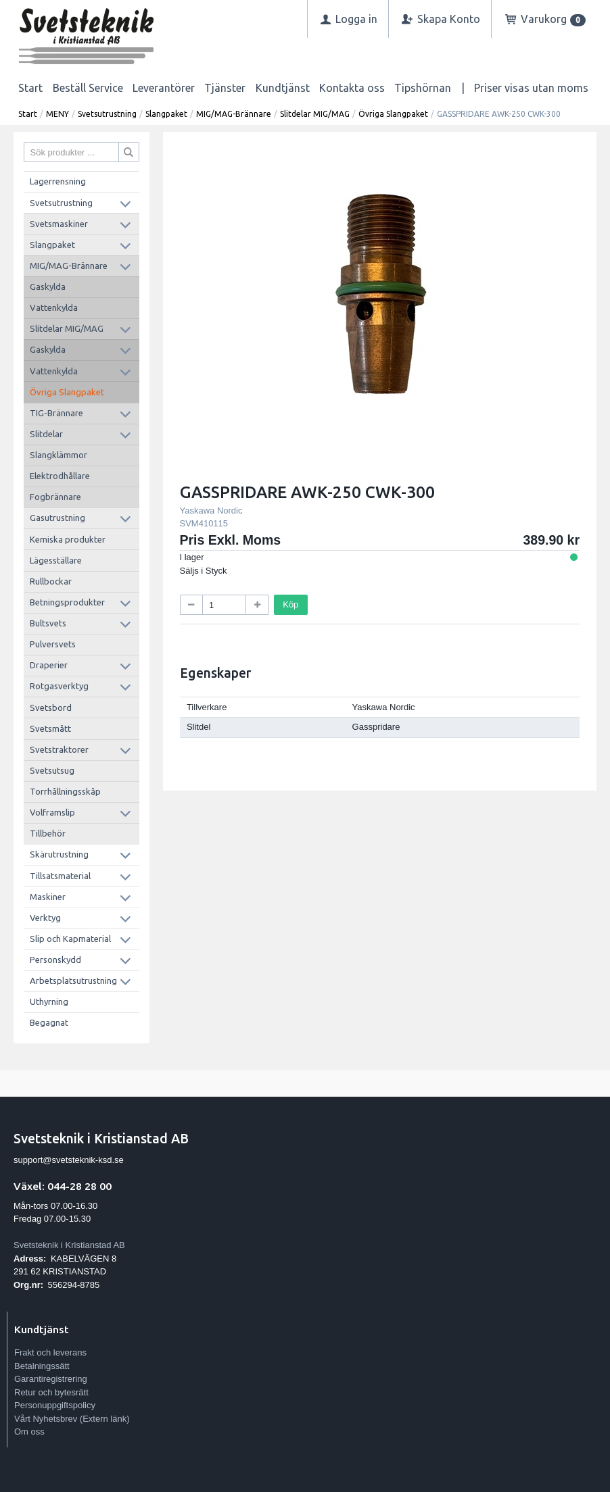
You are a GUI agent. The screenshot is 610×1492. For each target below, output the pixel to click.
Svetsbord (51, 707)
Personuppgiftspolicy (54, 1405)
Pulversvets (53, 644)
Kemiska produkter (67, 539)
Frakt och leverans (50, 1352)
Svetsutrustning (107, 113)
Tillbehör (48, 833)
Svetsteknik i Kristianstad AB (69, 1245)
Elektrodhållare (60, 475)
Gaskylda (48, 286)
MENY (57, 113)
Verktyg (45, 917)
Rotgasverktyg (59, 686)
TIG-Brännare (56, 413)
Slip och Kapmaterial (70, 938)
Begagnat (49, 1022)
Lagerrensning (58, 181)
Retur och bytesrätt (51, 1392)
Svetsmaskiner (59, 223)
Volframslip (52, 812)
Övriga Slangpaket (393, 113)
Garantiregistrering (50, 1379)
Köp (290, 604)
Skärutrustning (59, 854)
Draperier (49, 665)
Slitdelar (46, 434)
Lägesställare (56, 560)
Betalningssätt (42, 1366)
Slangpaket (166, 113)
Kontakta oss (352, 88)
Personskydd (55, 959)
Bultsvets (48, 623)
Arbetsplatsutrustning (73, 980)
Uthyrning (49, 1001)
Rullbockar (51, 581)
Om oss (29, 1431)
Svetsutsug (52, 770)
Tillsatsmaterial (60, 875)
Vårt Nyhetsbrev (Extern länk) (72, 1419)
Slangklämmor (58, 454)
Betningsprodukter (67, 602)
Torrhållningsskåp (65, 791)
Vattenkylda (54, 307)
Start (30, 88)
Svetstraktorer (59, 749)
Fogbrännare (55, 496)
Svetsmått (50, 728)
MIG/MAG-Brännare (233, 113)
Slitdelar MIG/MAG (315, 113)
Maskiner (48, 896)
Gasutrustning (57, 517)
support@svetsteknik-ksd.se (69, 1160)
